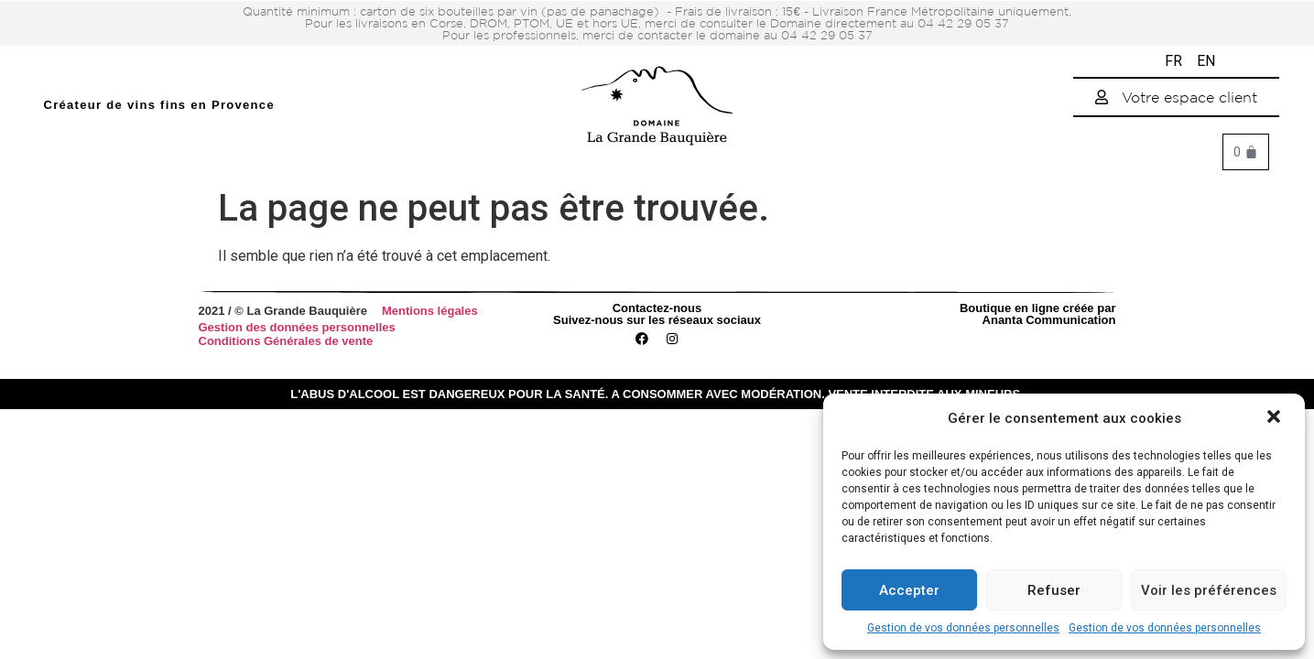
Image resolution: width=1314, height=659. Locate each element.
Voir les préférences (1208, 590)
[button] (1276, 418)
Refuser (1054, 590)
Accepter (909, 590)
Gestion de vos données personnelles (963, 627)
